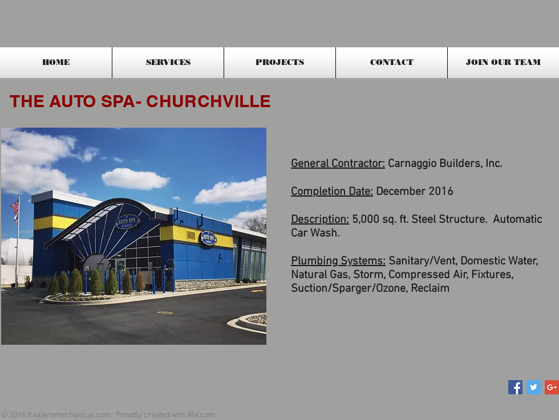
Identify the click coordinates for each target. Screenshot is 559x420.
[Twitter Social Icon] (533, 387)
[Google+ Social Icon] (552, 387)
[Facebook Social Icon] (515, 387)
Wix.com (201, 415)
